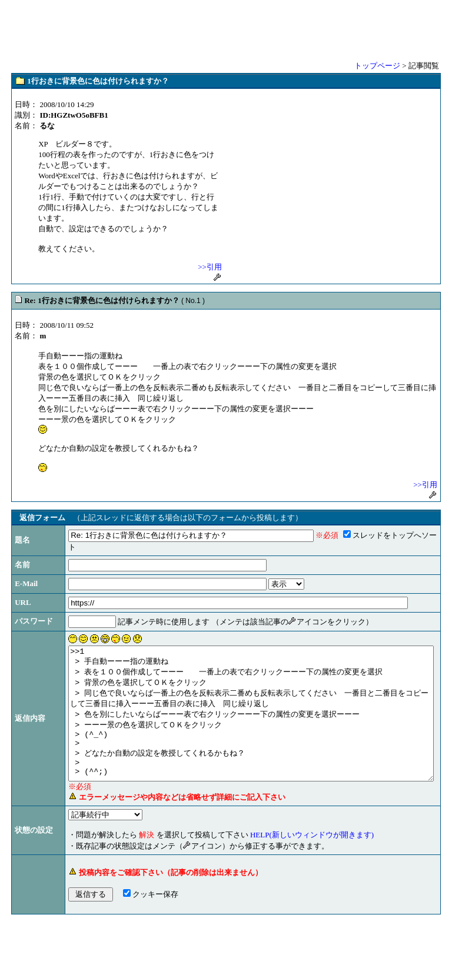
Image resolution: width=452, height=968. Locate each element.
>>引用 (210, 266)
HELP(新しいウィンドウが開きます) (276, 876)
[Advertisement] (226, 29)
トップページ (377, 65)
